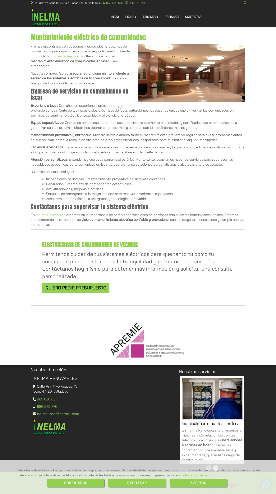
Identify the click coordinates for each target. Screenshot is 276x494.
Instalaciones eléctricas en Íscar (211, 423)
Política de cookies (194, 475)
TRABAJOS (172, 17)
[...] (204, 460)
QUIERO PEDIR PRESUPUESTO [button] (75, 288)
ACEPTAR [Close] (198, 483)
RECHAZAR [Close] (137, 483)
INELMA (131, 17)
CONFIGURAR (76, 483)
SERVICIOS (151, 17)
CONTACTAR (193, 17)
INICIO (115, 17)
